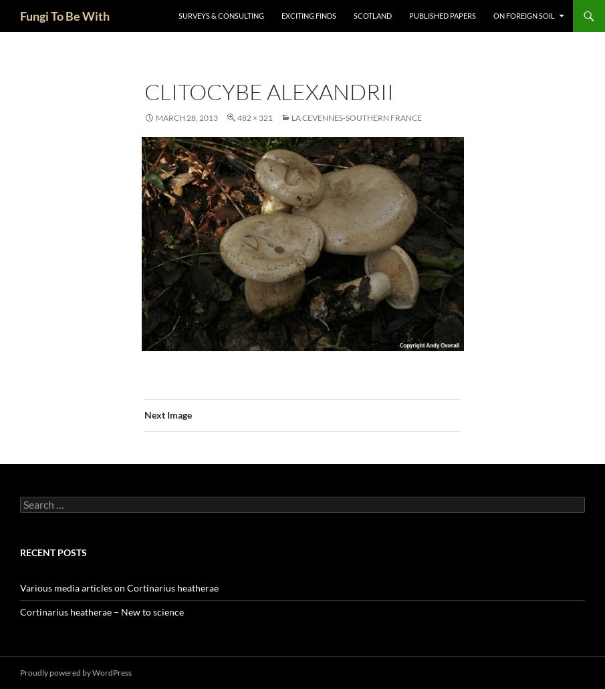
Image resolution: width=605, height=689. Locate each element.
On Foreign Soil (524, 15)
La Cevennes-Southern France (356, 118)
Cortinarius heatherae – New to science (102, 612)
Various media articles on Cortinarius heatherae (119, 588)
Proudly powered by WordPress (76, 673)
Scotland (373, 15)
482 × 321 (255, 118)
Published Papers (442, 15)
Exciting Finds (308, 15)
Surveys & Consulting (221, 15)
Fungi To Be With (65, 16)
